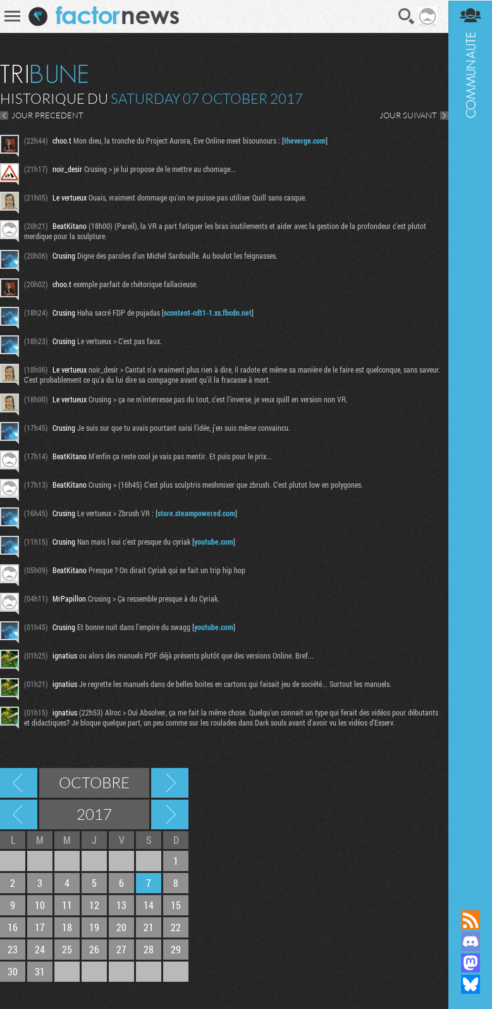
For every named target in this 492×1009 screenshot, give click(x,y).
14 (149, 905)
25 (67, 949)
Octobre (94, 782)
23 (13, 949)
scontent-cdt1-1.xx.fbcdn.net (208, 312)
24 (40, 949)
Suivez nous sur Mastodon (469, 962)
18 (67, 927)
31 (40, 971)
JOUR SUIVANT (407, 115)
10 (40, 905)
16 (13, 927)
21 (149, 927)
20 (121, 927)
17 (40, 927)
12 (94, 905)
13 (121, 905)
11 (67, 905)
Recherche (406, 16)
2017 (94, 814)
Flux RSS (469, 919)
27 (121, 949)
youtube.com (213, 541)
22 (176, 927)
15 (176, 905)
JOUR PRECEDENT (47, 115)
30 (13, 971)
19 (94, 927)
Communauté (469, 442)
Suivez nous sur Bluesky (469, 984)
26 (94, 949)
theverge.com (305, 140)
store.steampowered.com (196, 513)
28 (149, 949)
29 (176, 949)
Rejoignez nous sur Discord (469, 941)
